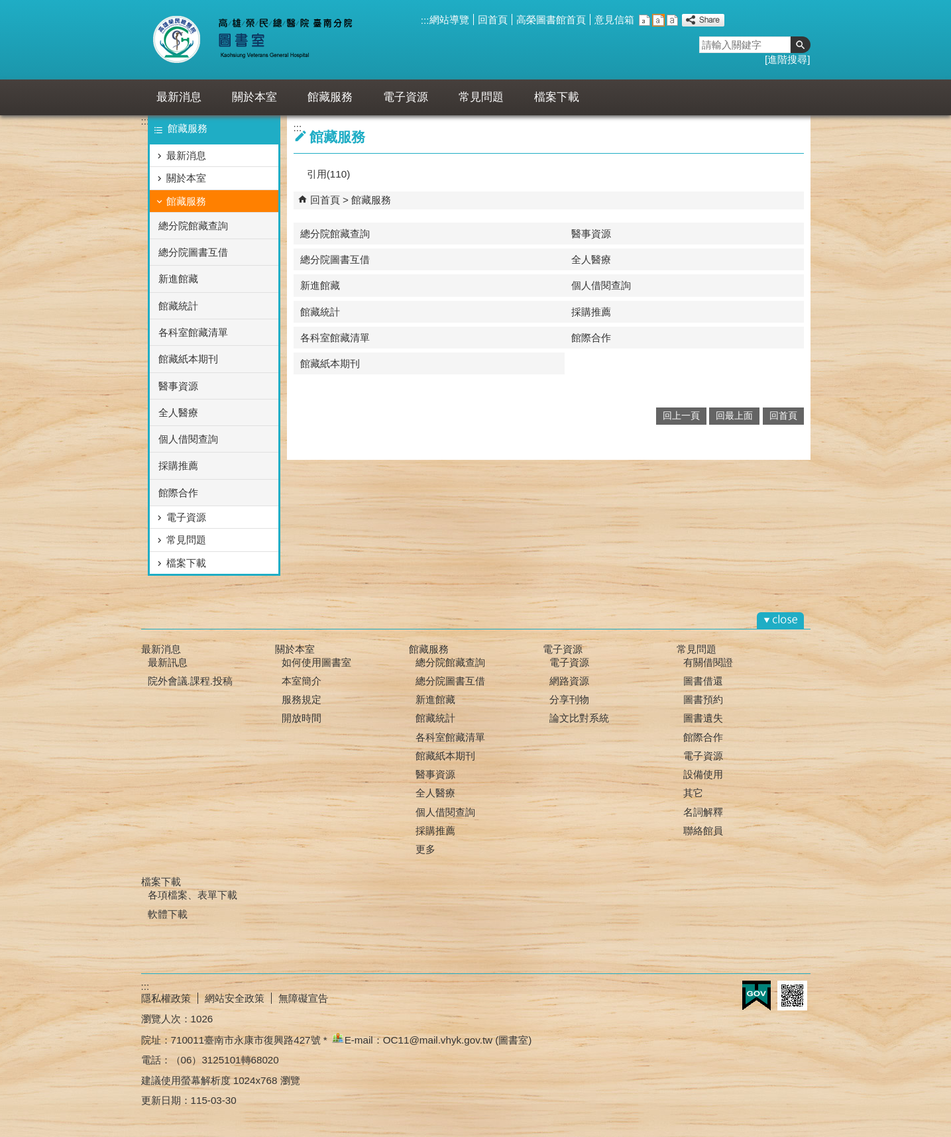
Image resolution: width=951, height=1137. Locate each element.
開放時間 (301, 718)
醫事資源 (178, 386)
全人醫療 (178, 412)
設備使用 (703, 774)
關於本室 (254, 97)
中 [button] (658, 20)
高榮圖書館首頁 (551, 19)
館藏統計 (178, 305)
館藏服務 (330, 97)
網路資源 (569, 680)
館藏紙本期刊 (188, 358)
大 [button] (672, 20)
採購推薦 (178, 465)
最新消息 (178, 97)
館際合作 (178, 492)
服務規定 (301, 699)
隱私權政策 (166, 998)
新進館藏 (178, 278)
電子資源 (405, 97)
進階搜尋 (787, 59)
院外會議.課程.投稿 (190, 680)
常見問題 (481, 97)
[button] (801, 44)
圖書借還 (703, 680)
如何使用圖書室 (316, 662)
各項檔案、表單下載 (192, 894)
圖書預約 (703, 699)
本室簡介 (301, 680)
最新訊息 (168, 662)
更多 (425, 849)
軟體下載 (168, 914)
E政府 (756, 995)
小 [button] (644, 20)
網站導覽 (449, 19)
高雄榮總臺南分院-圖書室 (262, 40)
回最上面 (734, 416)
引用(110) (328, 174)
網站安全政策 (234, 998)
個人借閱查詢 (188, 439)
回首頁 (493, 19)
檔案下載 (556, 97)
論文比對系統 (579, 718)
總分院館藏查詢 (193, 225)
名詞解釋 (703, 812)
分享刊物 (569, 699)
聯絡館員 (703, 830)
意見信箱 (614, 19)
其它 (693, 792)
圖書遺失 (703, 718)
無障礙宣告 (303, 998)
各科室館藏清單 (193, 332)
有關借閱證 (708, 662)
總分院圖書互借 (193, 252)
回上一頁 (681, 416)
